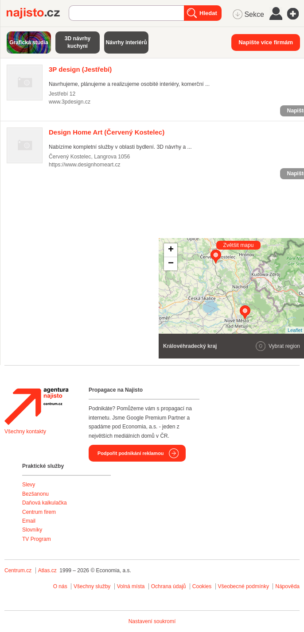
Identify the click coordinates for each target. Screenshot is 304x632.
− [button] (171, 263)
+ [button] (171, 250)
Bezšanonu (35, 494)
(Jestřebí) (80, 69)
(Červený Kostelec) (106, 132)
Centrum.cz (17, 570)
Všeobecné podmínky (243, 586)
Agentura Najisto (36, 406)
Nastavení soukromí (152, 621)
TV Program (36, 539)
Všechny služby (93, 586)
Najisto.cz (38, 13)
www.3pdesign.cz (69, 102)
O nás (60, 586)
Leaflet (295, 330)
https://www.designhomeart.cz (85, 165)
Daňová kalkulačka (44, 503)
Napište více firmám (265, 42)
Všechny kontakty (25, 431)
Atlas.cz (47, 570)
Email (28, 521)
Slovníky (32, 530)
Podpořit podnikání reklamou (130, 453)
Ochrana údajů (168, 586)
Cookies (201, 586)
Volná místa (131, 586)
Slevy (28, 485)
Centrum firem (39, 512)
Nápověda (287, 586)
